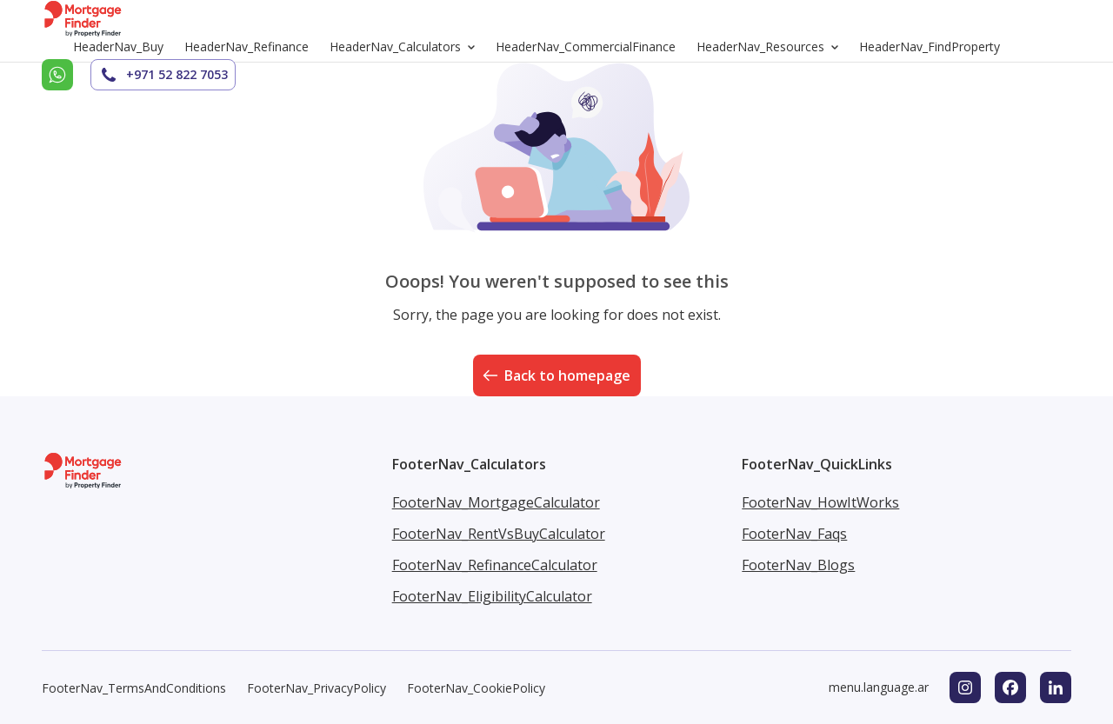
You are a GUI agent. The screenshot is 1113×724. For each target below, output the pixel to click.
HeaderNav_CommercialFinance (586, 46)
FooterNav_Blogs (798, 565)
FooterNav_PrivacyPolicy (316, 688)
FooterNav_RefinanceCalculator (494, 565)
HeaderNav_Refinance (246, 46)
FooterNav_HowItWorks (820, 502)
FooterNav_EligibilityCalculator (492, 596)
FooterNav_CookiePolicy (476, 688)
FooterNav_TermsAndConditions (134, 688)
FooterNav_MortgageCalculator (496, 502)
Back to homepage (555, 375)
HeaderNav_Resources (770, 47)
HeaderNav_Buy (118, 46)
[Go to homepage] (83, 18)
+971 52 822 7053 (163, 74)
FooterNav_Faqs (794, 533)
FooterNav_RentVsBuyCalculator (498, 533)
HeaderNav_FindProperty (929, 46)
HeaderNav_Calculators (406, 47)
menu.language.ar (879, 687)
